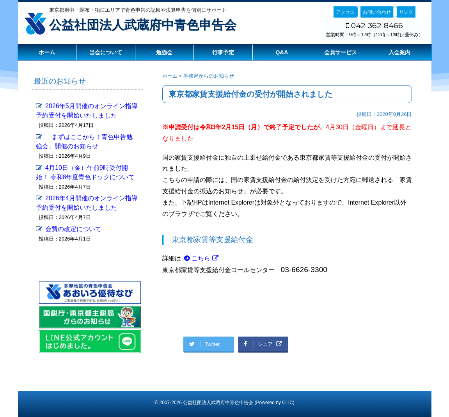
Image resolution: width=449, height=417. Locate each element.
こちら (201, 258)
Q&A (281, 52)
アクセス (345, 12)
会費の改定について (73, 229)
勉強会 (164, 52)
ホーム (47, 52)
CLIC (287, 402)
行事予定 (223, 52)
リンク (406, 12)
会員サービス (340, 52)
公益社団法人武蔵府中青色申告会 (142, 25)
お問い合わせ (377, 12)
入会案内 (399, 52)
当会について (105, 52)
